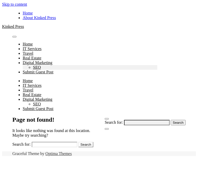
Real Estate (32, 58)
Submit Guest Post (38, 72)
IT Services (32, 49)
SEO (37, 67)
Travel (28, 53)
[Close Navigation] (107, 129)
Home (28, 13)
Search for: (114, 122)
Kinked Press (13, 26)
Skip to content (14, 4)
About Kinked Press (39, 18)
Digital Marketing (37, 62)
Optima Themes (58, 153)
